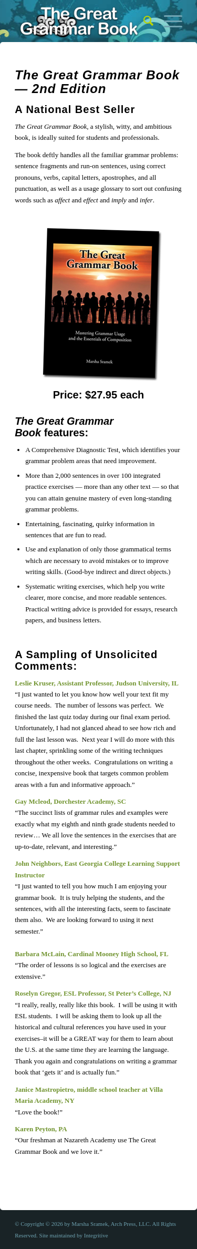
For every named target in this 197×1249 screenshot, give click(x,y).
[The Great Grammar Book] (82, 21)
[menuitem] (143, 21)
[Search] (143, 21)
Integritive (96, 1235)
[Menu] (167, 21)
